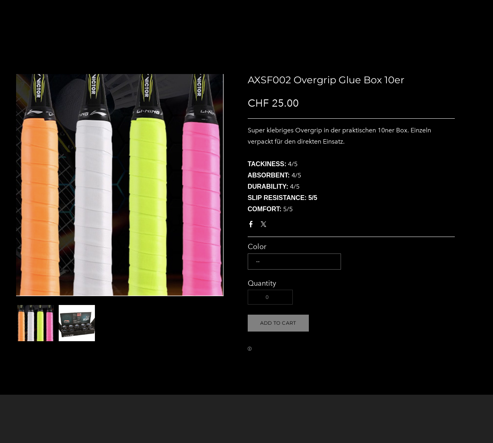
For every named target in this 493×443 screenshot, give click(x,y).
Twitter (265, 226)
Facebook (252, 226)
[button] (278, 323)
